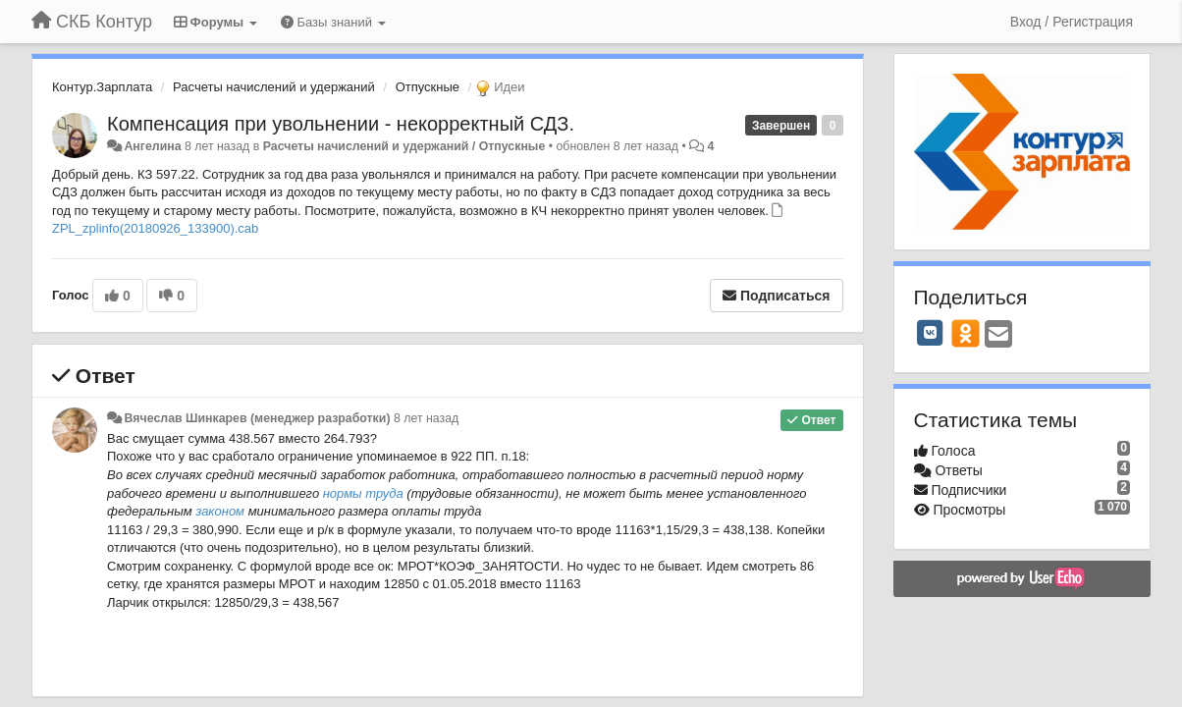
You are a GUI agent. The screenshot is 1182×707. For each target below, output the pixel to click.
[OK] (965, 333)
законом (219, 511)
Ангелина (152, 146)
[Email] (998, 335)
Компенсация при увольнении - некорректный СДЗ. (340, 124)
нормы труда (363, 493)
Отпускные (427, 87)
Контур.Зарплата (102, 87)
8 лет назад (426, 418)
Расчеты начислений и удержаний (274, 87)
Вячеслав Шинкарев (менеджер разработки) (257, 418)
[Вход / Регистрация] (1071, 21)
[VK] (930, 333)
